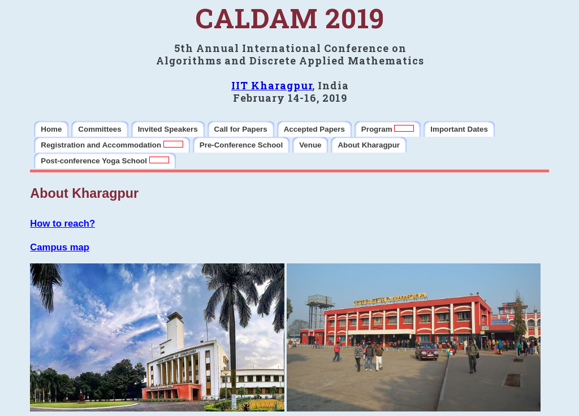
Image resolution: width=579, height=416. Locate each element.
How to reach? (62, 223)
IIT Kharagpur (271, 85)
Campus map (59, 247)
